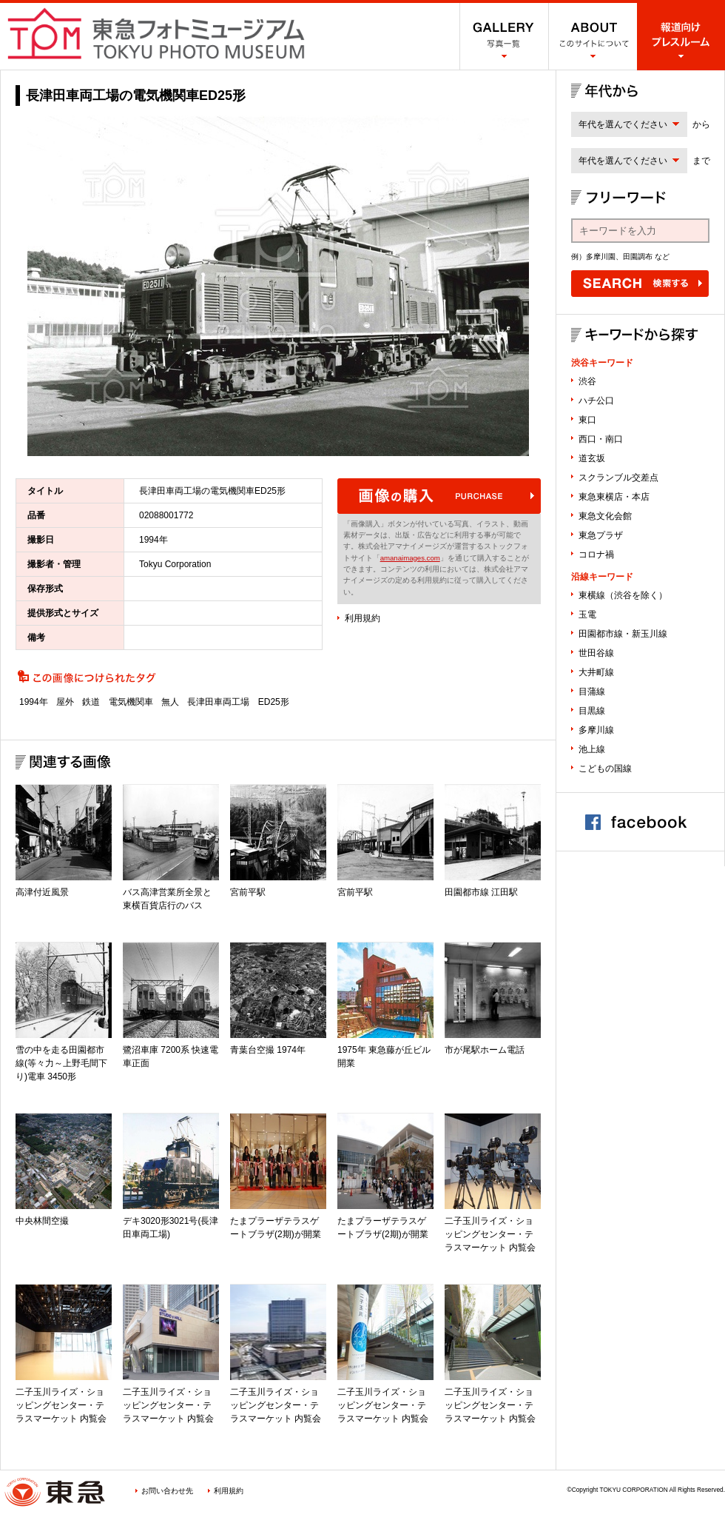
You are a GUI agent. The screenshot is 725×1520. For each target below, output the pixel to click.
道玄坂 (592, 458)
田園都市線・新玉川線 (623, 634)
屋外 (65, 701)
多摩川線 (596, 730)
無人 (170, 701)
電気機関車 (131, 701)
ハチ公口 (596, 400)
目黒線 (592, 711)
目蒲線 (592, 691)
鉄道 (91, 701)
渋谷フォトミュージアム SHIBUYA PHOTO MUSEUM (156, 33)
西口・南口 (601, 439)
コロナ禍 (596, 554)
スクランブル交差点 (618, 477)
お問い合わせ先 (167, 1491)
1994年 (33, 701)
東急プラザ (601, 535)
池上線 (592, 749)
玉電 (587, 614)
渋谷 (587, 381)
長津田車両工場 (218, 701)
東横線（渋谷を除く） (623, 595)
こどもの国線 (605, 768)
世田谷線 (596, 653)
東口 (587, 420)
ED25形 (273, 701)
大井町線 (596, 672)
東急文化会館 (605, 516)
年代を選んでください (623, 124)
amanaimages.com (410, 558)
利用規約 (362, 618)
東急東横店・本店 (614, 497)
